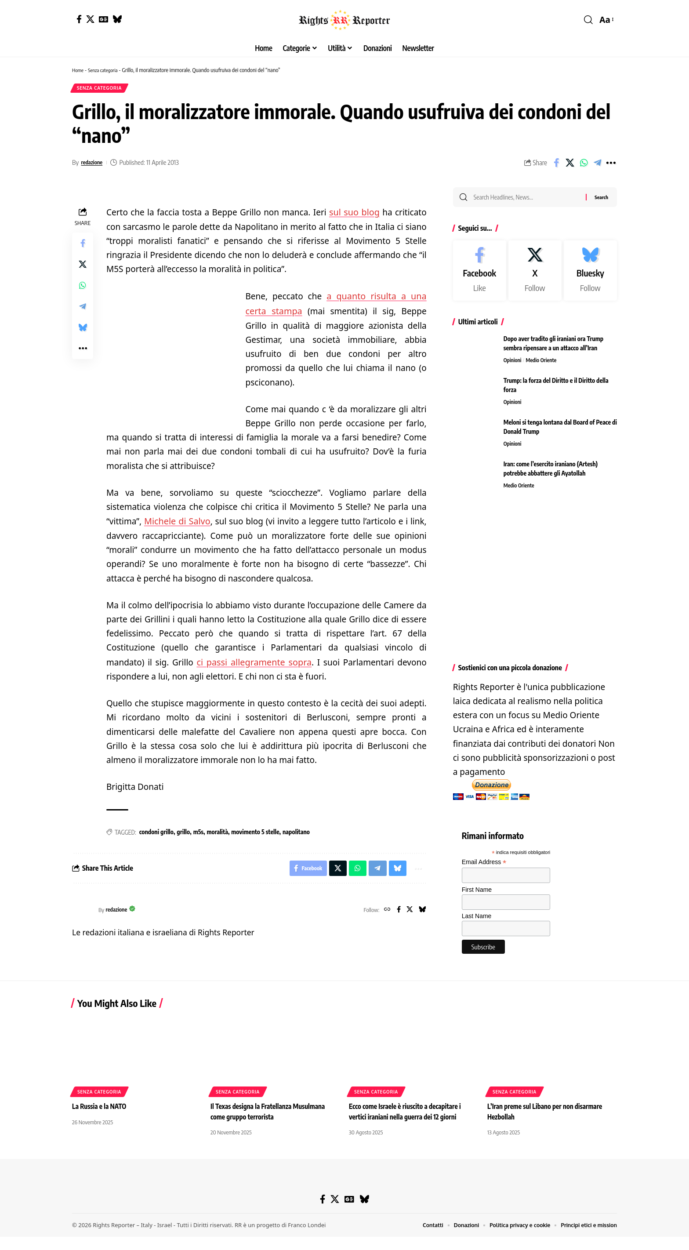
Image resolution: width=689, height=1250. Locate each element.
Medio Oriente (543, 365)
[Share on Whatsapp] (583, 165)
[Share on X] (570, 165)
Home (78, 69)
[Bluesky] (117, 19)
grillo (183, 832)
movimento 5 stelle (255, 832)
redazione (93, 165)
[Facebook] (79, 19)
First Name (477, 894)
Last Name (477, 920)
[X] (90, 19)
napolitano (296, 832)
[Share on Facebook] (556, 165)
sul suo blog (354, 214)
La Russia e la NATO (100, 1120)
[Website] (383, 912)
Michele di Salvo (176, 521)
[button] (588, 19)
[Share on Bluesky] (82, 330)
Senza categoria (106, 69)
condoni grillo (156, 832)
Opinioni (513, 365)
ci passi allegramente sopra (254, 662)
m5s (198, 832)
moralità (217, 832)
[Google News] (103, 19)
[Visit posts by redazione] (83, 912)
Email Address (484, 867)
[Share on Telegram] (597, 165)
